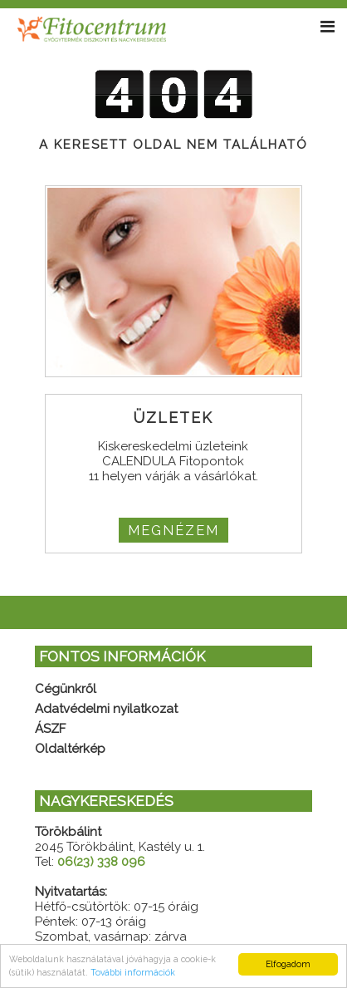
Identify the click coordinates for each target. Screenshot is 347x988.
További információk (132, 972)
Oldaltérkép (70, 748)
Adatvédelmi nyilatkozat (106, 708)
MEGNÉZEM (173, 530)
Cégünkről (65, 688)
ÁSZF (50, 728)
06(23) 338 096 (101, 861)
